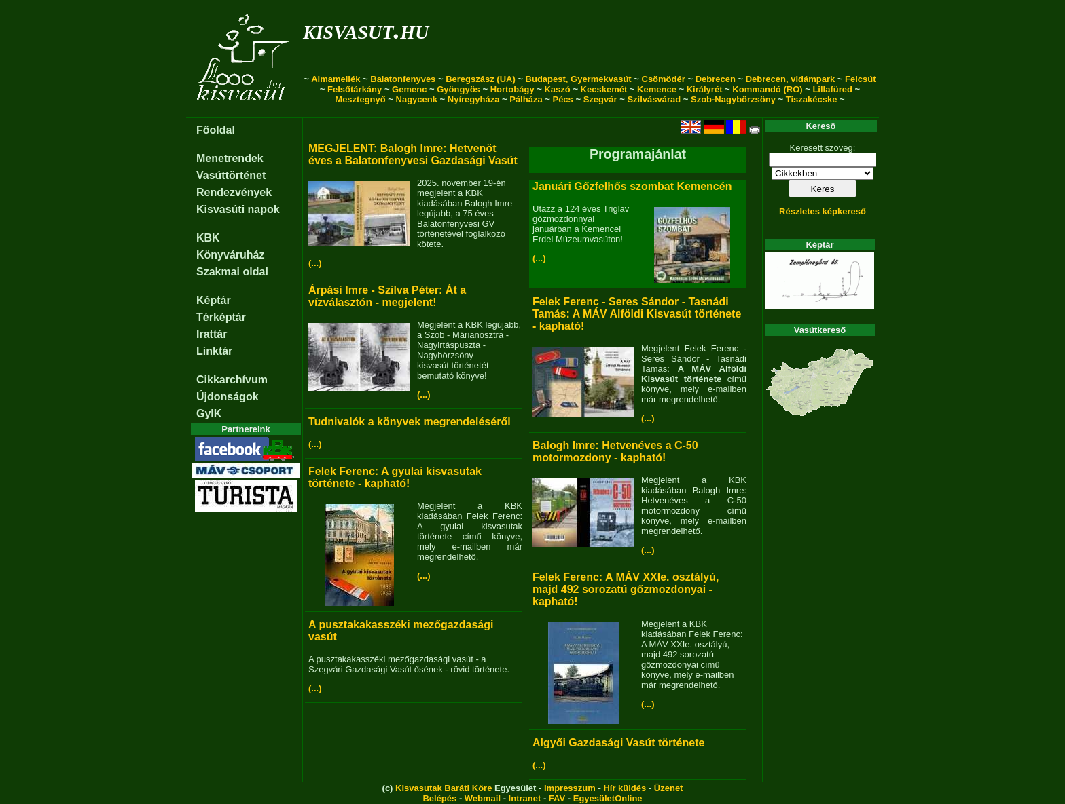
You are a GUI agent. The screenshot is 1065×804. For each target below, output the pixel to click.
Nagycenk (416, 99)
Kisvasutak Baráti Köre (443, 788)
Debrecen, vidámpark (790, 79)
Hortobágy (512, 89)
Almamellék (335, 79)
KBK (208, 238)
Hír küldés (624, 788)
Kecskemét (604, 89)
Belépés (439, 798)
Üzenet (668, 788)
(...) (315, 263)
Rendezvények (234, 192)
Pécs (562, 99)
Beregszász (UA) (481, 79)
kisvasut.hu (366, 29)
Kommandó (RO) (767, 89)
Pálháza (525, 99)
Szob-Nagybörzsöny (733, 99)
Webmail (483, 798)
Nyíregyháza (474, 99)
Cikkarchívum (232, 379)
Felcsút (860, 79)
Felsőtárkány (354, 89)
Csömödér (663, 79)
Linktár (214, 351)
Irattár (211, 334)
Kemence (656, 89)
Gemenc (409, 89)
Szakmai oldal (232, 271)
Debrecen (716, 79)
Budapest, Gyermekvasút (579, 79)
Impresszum (570, 788)
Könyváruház (230, 255)
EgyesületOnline (608, 798)
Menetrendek (230, 158)
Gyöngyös (458, 89)
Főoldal (215, 130)
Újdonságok (227, 396)
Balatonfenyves (402, 79)
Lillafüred (832, 89)
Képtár (213, 300)
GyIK (208, 413)
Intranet (525, 798)
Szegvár (600, 99)
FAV (557, 798)
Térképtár (221, 317)
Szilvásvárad (654, 99)
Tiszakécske (811, 99)
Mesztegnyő (360, 99)
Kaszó (557, 89)
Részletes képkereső (822, 211)
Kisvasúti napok (238, 209)
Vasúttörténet (231, 175)
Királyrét (705, 89)
